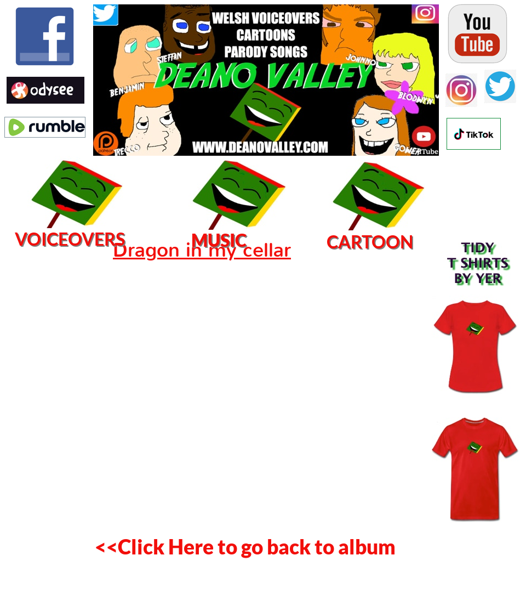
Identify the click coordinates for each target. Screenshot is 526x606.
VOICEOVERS (70, 239)
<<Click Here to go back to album (245, 546)
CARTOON (370, 241)
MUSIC (219, 240)
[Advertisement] (44, 403)
